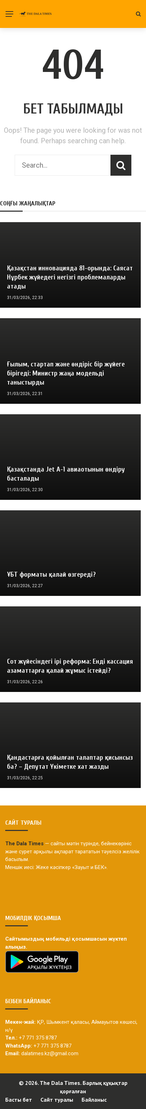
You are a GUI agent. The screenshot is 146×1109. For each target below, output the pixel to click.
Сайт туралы (56, 1099)
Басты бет (18, 1099)
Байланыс (94, 1099)
